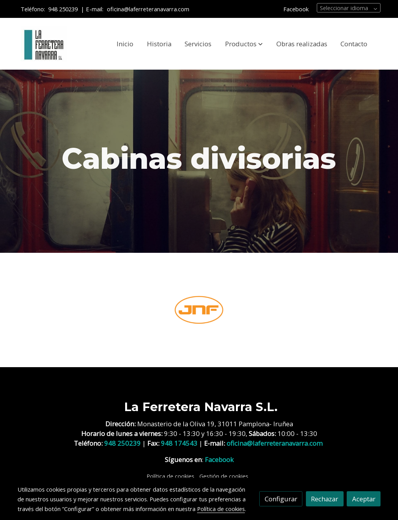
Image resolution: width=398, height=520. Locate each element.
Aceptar (363, 498)
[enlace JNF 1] (199, 309)
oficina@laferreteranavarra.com (149, 9)
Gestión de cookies (223, 476)
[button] (243, 44)
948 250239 (63, 9)
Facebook (296, 9)
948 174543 (179, 443)
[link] (44, 44)
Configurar (281, 498)
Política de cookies (170, 476)
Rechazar (324, 498)
